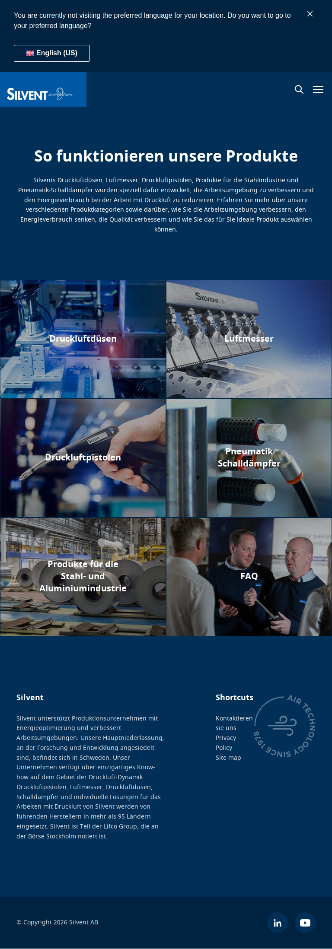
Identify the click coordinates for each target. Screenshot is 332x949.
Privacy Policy (226, 742)
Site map (228, 757)
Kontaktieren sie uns (234, 723)
